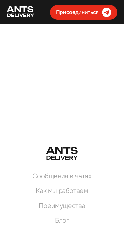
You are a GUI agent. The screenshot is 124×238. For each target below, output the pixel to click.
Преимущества (62, 206)
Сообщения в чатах (61, 176)
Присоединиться (83, 12)
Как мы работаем (62, 191)
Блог (62, 221)
